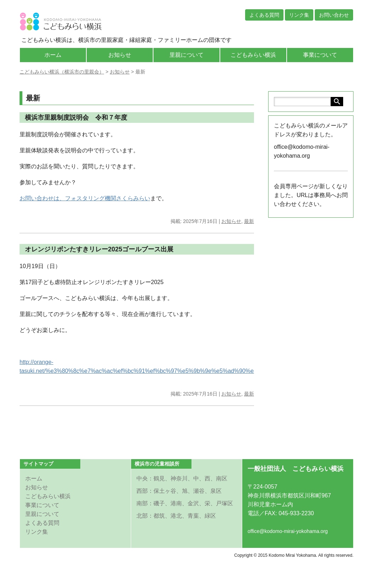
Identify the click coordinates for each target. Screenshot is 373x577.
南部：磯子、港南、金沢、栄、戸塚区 (184, 503)
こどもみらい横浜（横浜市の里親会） (62, 72)
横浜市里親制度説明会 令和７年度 (76, 117)
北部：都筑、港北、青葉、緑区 (176, 516)
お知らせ (119, 55)
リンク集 (299, 15)
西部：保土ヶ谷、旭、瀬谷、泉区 (179, 491)
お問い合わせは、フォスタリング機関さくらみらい (85, 198)
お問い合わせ (334, 15)
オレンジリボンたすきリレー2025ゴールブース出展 (99, 249)
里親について (186, 55)
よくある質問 (264, 15)
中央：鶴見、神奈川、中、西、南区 (181, 478)
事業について (320, 55)
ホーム (52, 55)
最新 (249, 221)
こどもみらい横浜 (253, 55)
